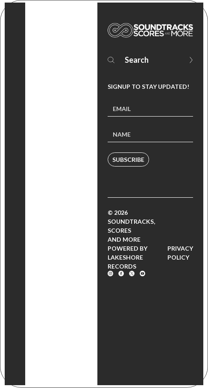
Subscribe (128, 159)
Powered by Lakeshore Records (127, 257)
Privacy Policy (180, 253)
